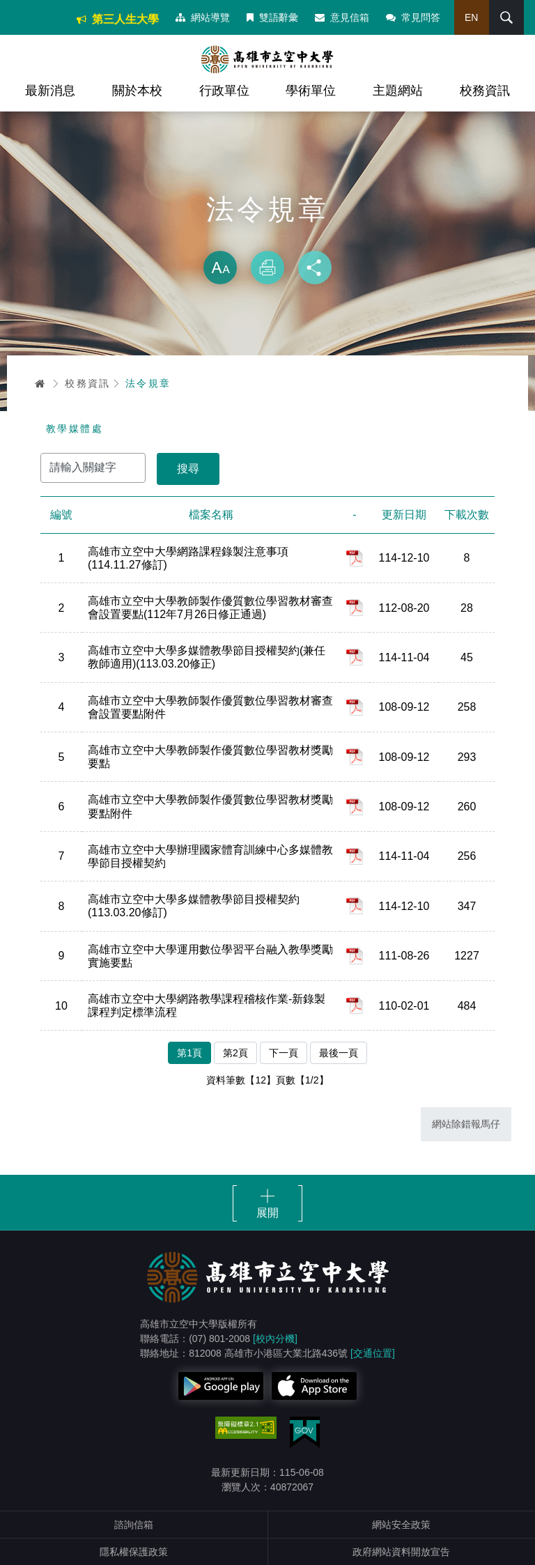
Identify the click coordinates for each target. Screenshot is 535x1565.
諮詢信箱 (133, 1524)
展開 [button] (267, 1213)
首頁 (40, 383)
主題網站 (398, 91)
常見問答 (413, 17)
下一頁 (283, 1052)
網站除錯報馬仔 (466, 1124)
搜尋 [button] (506, 17)
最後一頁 (338, 1052)
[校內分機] (275, 1338)
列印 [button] (267, 267)
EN (471, 17)
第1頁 (189, 1052)
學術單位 (311, 91)
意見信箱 (342, 17)
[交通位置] (372, 1353)
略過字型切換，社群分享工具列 (267, 237)
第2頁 (235, 1052)
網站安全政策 (401, 1524)
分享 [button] (315, 267)
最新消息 (50, 91)
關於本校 (137, 91)
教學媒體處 (74, 428)
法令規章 (148, 383)
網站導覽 (203, 17)
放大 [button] (220, 267)
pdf (355, 558)
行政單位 (224, 91)
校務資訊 (485, 91)
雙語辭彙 (272, 17)
